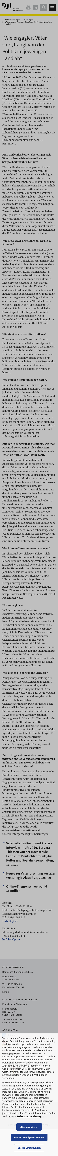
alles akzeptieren (29, 1139)
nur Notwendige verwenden (29, 1149)
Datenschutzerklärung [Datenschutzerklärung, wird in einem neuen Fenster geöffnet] (29, 1128)
